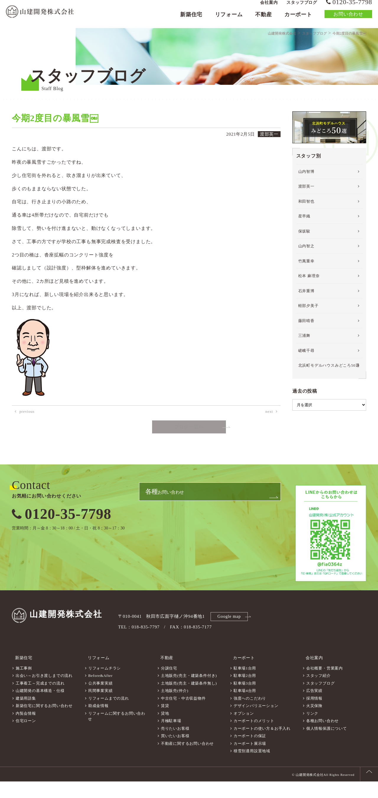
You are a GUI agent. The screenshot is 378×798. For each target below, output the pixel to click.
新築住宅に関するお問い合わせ (44, 722)
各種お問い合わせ (322, 737)
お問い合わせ (348, 19)
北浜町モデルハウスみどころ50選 (329, 385)
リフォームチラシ (104, 684)
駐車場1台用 (245, 684)
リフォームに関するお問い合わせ (116, 733)
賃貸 (165, 722)
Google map (230, 636)
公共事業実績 (100, 700)
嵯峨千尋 (306, 370)
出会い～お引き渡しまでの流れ (44, 692)
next (269, 432)
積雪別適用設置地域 (252, 767)
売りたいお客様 (175, 745)
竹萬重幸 (306, 281)
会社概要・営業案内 (324, 684)
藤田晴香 (306, 341)
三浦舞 (304, 356)
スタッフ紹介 (318, 692)
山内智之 (306, 266)
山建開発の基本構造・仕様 (40, 707)
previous (27, 432)
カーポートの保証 (250, 752)
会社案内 (269, 7)
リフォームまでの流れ (108, 715)
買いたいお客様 (175, 752)
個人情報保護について (326, 745)
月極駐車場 (171, 737)
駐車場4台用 (245, 707)
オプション (244, 730)
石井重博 (306, 311)
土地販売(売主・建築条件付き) (189, 692)
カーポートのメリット (254, 737)
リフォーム (229, 19)
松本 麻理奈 (309, 296)
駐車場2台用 (245, 692)
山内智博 (306, 191)
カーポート (298, 19)
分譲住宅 (169, 684)
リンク (312, 730)
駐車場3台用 (245, 700)
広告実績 (314, 707)
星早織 (304, 236)
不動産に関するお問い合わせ (187, 760)
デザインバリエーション (256, 722)
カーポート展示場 (250, 760)
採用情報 (314, 715)
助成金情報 (98, 722)
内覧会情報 (26, 730)
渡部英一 (306, 206)
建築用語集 (26, 715)
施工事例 (24, 684)
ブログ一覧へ (189, 447)
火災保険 (314, 722)
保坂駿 (304, 251)
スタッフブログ (301, 7)
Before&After (100, 692)
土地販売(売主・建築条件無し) (189, 700)
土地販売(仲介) (174, 707)
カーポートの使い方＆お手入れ (262, 745)
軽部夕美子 (308, 326)
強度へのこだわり (250, 715)
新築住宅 (191, 19)
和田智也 (306, 221)
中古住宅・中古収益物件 (183, 715)
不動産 (263, 19)
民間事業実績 (100, 707)
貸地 (165, 730)
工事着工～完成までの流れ (40, 700)
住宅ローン (26, 737)
